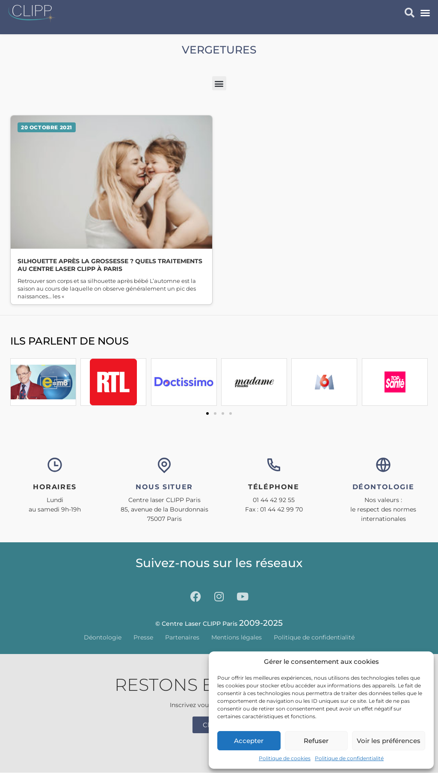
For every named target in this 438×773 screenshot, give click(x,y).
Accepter (248, 741)
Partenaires (182, 637)
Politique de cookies (285, 758)
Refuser (316, 741)
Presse (143, 637)
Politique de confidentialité (349, 758)
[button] (425, 13)
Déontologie (102, 637)
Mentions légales (236, 637)
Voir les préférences (388, 741)
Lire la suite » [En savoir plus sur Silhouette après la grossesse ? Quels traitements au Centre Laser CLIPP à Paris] (111, 210)
